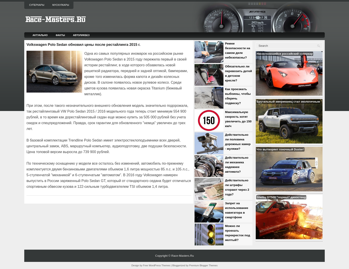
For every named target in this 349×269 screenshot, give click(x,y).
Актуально (40, 35)
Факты (60, 35)
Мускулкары (60, 5)
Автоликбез (81, 35)
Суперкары (36, 5)
